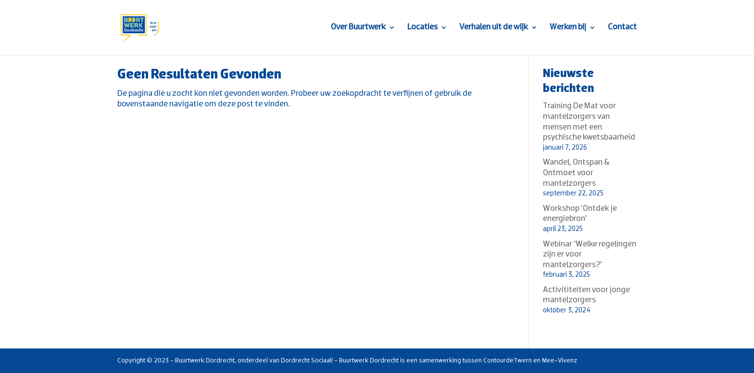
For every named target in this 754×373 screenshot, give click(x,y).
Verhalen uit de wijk (493, 28)
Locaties (422, 28)
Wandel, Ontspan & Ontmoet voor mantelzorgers (576, 173)
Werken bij (568, 28)
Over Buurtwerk (358, 28)
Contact (622, 28)
